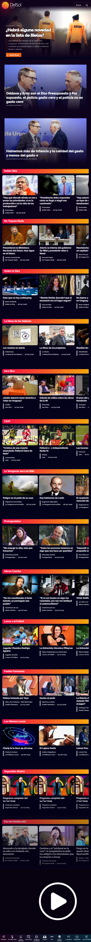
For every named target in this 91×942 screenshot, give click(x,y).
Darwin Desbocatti (20, 940)
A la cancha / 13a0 (13, 26)
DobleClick (3, 939)
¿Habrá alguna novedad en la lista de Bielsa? (28, 33)
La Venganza (69, 939)
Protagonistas (77, 939)
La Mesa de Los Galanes (36, 940)
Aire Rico (45, 939)
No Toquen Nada (12, 939)
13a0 (52, 939)
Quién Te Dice (28, 939)
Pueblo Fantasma (59, 940)
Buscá (78, 5)
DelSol (15, 4)
